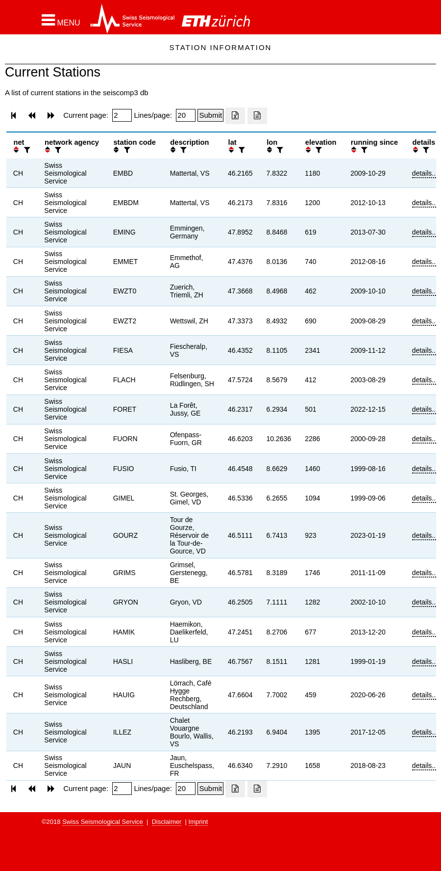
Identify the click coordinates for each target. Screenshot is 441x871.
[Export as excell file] (235, 115)
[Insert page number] (122, 115)
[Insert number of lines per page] (186, 115)
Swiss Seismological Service (102, 821)
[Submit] (210, 115)
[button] (61, 20)
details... (425, 173)
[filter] (26, 150)
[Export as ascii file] (257, 115)
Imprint (198, 821)
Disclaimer (167, 821)
